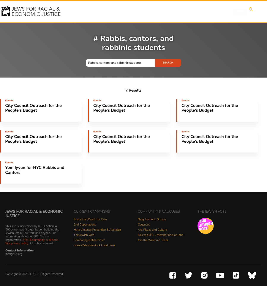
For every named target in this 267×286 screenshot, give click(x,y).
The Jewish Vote (84, 235)
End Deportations (85, 225)
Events (111, 11)
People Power (151, 11)
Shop (234, 11)
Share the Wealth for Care (90, 219)
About (94, 11)
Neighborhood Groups (152, 219)
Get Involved (194, 11)
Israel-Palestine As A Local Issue (94, 245)
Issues (128, 11)
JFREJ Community (33, 240)
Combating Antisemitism (89, 240)
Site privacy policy (16, 243)
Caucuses (144, 225)
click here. (52, 240)
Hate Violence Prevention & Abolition (97, 230)
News (173, 11)
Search (250, 11)
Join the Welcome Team (153, 240)
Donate (217, 11)
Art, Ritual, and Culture (152, 230)
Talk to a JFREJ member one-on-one (160, 235)
